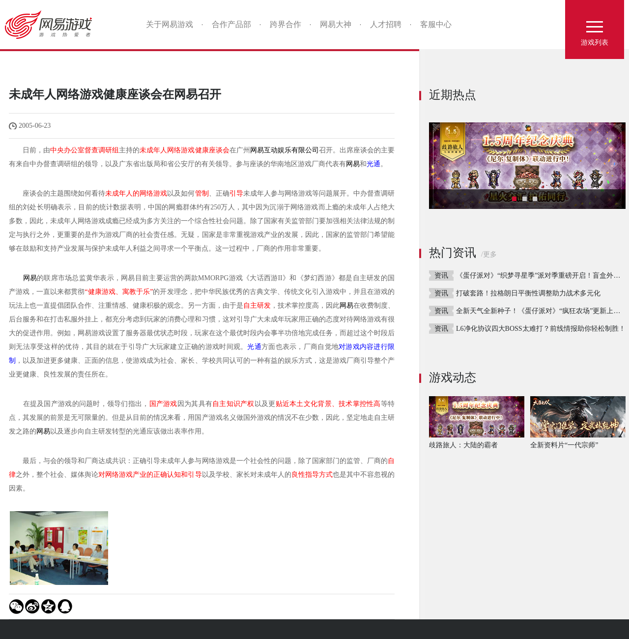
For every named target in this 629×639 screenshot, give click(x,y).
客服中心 (436, 24)
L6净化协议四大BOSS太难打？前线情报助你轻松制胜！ (541, 328)
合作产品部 (231, 24)
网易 (353, 164)
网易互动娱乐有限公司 (284, 150)
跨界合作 (285, 24)
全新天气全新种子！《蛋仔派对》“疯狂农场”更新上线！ (541, 311)
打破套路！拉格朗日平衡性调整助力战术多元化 (528, 293)
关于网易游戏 (169, 24)
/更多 (489, 254)
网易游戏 (52, 24)
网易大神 (335, 24)
